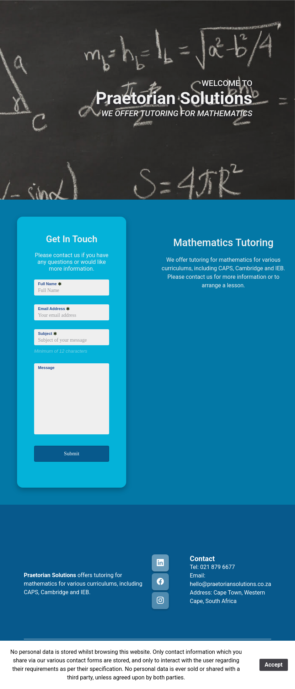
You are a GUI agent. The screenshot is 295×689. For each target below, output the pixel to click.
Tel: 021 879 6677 (212, 567)
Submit (71, 453)
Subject (47, 333)
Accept (274, 664)
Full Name (49, 284)
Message (46, 367)
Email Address (54, 308)
